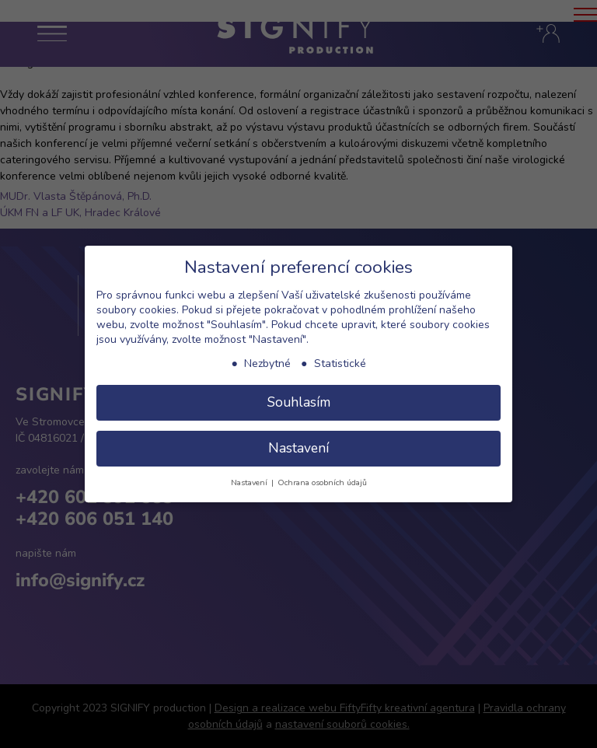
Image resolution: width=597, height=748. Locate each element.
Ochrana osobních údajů (322, 482)
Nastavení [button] (298, 448)
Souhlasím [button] (298, 402)
